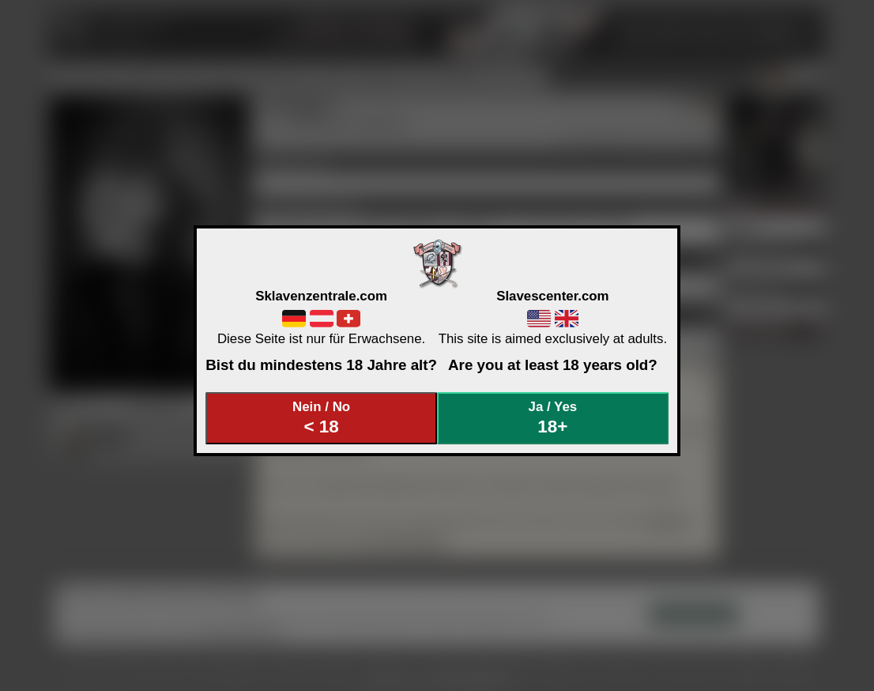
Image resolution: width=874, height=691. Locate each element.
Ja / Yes (553, 417)
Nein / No (321, 417)
